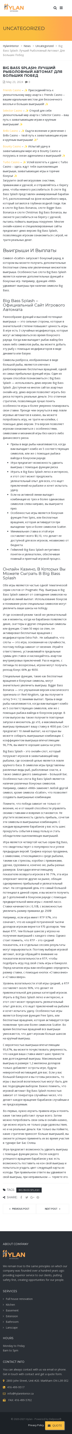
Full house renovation (19, 1299)
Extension (12, 1316)
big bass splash (29, 1189)
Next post (51, 1208)
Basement (12, 1310)
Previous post (20, 1208)
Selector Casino (12, 110)
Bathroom (12, 1322)
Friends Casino (12, 90)
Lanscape (12, 1327)
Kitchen (10, 1304)
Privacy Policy (36, 1425)
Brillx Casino (10, 131)
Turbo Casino (11, 162)
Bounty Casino (12, 146)
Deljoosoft (55, 1419)
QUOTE (55, 1425)
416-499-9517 (15, 1387)
